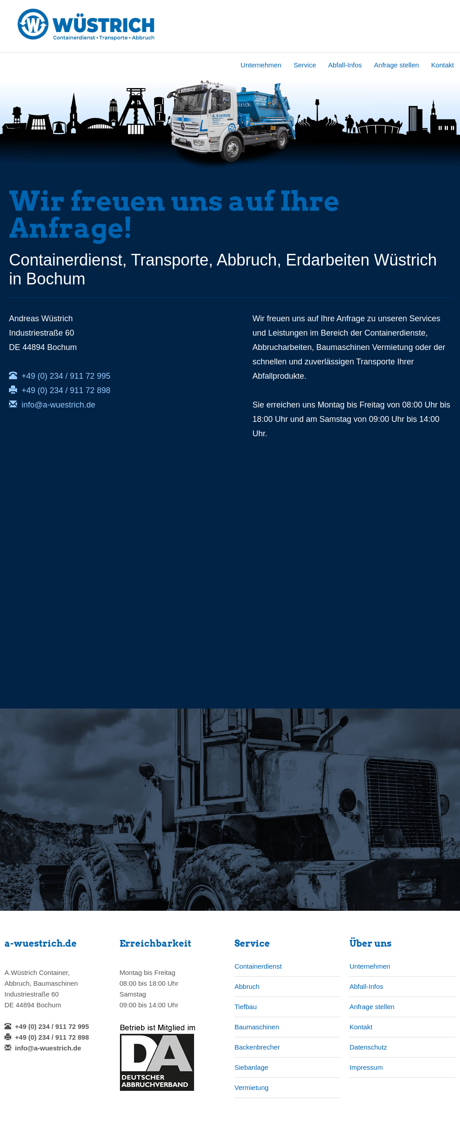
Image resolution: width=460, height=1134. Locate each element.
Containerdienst (258, 966)
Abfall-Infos (345, 65)
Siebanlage (251, 1067)
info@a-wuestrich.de (52, 404)
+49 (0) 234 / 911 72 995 (60, 376)
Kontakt (442, 65)
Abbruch (247, 986)
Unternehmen (261, 65)
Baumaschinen (256, 1027)
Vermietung (251, 1087)
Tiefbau (245, 1006)
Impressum (366, 1067)
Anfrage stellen (396, 65)
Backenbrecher (257, 1047)
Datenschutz (368, 1047)
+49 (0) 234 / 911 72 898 (60, 390)
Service (304, 65)
